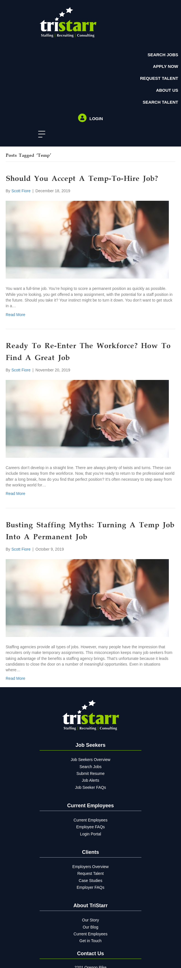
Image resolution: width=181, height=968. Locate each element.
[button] (40, 134)
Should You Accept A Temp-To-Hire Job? (82, 179)
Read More (15, 314)
